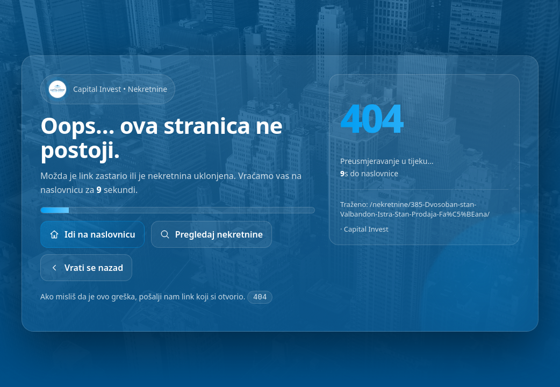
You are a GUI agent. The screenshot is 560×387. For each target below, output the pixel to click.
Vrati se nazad (86, 268)
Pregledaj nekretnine (211, 234)
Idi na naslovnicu (92, 234)
